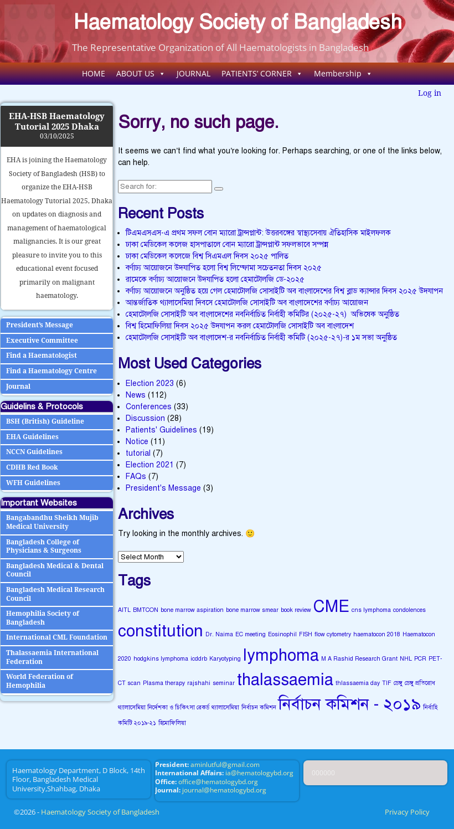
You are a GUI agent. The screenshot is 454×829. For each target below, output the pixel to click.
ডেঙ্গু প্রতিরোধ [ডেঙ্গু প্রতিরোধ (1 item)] (420, 683)
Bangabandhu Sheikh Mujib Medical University (52, 522)
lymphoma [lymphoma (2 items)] (281, 655)
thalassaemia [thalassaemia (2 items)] (285, 679)
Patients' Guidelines (161, 430)
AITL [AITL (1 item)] (124, 610)
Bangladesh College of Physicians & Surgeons (43, 546)
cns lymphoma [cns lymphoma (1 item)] (371, 610)
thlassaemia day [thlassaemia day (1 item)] (358, 683)
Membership (343, 73)
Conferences (149, 406)
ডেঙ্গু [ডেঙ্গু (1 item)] (398, 683)
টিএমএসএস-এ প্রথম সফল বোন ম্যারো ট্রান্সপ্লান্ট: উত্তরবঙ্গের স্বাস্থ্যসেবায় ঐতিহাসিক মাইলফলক (258, 233)
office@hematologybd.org (218, 781)
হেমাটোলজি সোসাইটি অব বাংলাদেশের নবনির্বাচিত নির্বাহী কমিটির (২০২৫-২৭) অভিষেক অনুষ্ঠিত (262, 314)
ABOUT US (141, 73)
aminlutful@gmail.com (225, 764)
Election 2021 (150, 465)
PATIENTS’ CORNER (262, 73)
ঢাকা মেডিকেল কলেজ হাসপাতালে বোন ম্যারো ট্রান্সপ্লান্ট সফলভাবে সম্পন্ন (227, 244)
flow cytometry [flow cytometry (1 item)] (332, 634)
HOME (93, 73)
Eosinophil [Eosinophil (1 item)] (282, 634)
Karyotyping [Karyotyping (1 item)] (225, 658)
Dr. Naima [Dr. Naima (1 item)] (219, 634)
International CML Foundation (56, 637)
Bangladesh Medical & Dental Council (55, 570)
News (136, 395)
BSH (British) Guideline (45, 421)
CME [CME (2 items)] (331, 606)
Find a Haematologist (41, 355)
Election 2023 (150, 383)
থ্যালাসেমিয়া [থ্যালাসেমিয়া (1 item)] (225, 707)
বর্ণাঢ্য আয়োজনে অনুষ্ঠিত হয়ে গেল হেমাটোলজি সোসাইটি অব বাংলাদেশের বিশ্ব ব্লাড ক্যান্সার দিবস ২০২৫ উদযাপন (284, 291)
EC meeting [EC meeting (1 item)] (250, 634)
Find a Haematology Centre (51, 371)
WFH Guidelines (33, 483)
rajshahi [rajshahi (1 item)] (198, 683)
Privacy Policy (407, 812)
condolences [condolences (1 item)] (409, 610)
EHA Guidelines (32, 437)
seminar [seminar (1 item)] (224, 683)
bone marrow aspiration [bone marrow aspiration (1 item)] (192, 610)
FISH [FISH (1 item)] (305, 634)
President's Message (163, 488)
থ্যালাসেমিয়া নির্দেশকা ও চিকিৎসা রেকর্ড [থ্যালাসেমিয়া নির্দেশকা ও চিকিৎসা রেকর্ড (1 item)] (163, 707)
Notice (137, 441)
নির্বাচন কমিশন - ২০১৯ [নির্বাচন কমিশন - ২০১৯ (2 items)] (349, 704)
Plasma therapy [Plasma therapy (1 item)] (164, 683)
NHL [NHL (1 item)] (406, 658)
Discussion (145, 418)
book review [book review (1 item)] (296, 610)
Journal (18, 386)
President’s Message (39, 325)
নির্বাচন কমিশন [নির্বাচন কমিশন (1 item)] (258, 707)
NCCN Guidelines (34, 452)
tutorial (138, 453)
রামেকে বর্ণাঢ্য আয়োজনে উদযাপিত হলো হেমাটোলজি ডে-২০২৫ (215, 279)
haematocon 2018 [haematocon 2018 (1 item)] (376, 634)
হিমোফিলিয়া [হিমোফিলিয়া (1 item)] (172, 723)
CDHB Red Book (32, 467)
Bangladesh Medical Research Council (55, 594)
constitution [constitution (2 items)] (160, 631)
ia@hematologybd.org (259, 772)
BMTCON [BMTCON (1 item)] (145, 610)
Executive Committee (42, 340)
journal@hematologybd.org (224, 790)
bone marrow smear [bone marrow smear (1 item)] (252, 610)
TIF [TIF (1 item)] (386, 683)
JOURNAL (193, 73)
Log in (429, 93)
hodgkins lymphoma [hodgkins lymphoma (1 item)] (160, 658)
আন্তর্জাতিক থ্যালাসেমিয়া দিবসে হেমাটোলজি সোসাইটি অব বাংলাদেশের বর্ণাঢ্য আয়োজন (247, 302)
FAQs (136, 476)
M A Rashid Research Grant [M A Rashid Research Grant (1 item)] (359, 658)
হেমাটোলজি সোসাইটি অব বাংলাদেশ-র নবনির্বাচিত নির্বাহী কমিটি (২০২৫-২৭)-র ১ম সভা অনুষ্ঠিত (261, 337)
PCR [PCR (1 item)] (420, 658)
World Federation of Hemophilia (39, 681)
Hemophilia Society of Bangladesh (42, 618)
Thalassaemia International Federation (52, 657)
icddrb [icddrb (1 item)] (198, 658)
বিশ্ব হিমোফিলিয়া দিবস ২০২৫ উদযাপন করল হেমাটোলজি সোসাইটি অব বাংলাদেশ (240, 326)
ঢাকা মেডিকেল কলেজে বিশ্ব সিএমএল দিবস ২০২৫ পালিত (207, 256)
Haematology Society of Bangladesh (238, 21)
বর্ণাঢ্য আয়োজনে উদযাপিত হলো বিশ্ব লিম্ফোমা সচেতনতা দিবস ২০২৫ (224, 267)
